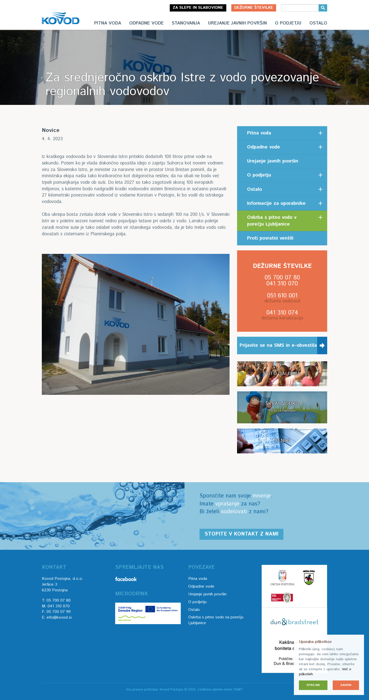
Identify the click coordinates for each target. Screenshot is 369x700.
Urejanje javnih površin (237, 23)
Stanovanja (186, 23)
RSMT (238, 689)
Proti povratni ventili (270, 238)
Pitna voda (107, 23)
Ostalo (318, 23)
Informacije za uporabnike (276, 203)
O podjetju (288, 23)
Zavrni (345, 685)
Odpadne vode (146, 23)
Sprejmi (313, 685)
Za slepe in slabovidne (198, 8)
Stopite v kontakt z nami (241, 534)
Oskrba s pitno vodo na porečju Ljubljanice (215, 620)
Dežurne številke (253, 8)
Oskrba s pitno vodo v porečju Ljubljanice (271, 221)
